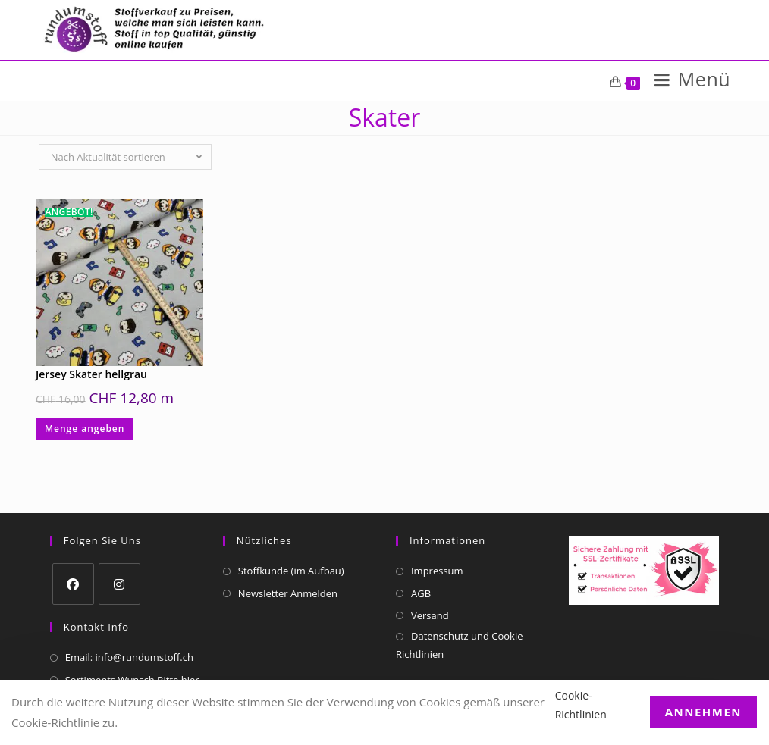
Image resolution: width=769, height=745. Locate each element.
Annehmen (703, 711)
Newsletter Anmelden (287, 593)
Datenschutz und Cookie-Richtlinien (461, 644)
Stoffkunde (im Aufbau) (291, 571)
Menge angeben (84, 428)
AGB (421, 593)
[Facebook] (73, 584)
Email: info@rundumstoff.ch (129, 657)
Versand (430, 615)
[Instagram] (119, 584)
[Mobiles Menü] (686, 82)
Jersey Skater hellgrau (91, 374)
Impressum (437, 571)
